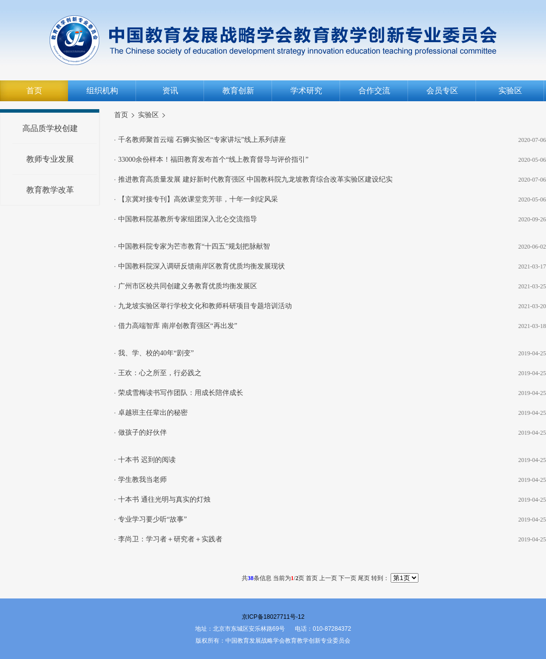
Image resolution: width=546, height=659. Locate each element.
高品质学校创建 (50, 128)
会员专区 (442, 90)
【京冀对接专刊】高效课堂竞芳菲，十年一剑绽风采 (198, 199)
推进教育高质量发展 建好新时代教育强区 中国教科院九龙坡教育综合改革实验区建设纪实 (255, 179)
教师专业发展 (50, 159)
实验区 (510, 90)
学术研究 (306, 90)
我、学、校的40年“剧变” (156, 353)
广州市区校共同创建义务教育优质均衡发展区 (187, 286)
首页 (34, 90)
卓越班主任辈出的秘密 (153, 412)
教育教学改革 (50, 190)
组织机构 (102, 90)
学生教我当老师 (142, 479)
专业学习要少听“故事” (152, 519)
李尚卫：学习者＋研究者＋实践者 (170, 539)
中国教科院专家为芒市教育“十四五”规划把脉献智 (194, 246)
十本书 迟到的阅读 (147, 459)
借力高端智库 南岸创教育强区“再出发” (177, 326)
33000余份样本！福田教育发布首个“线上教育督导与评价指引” (213, 159)
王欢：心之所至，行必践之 (160, 373)
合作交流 (374, 90)
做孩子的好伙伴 (142, 432)
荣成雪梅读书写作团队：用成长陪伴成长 (180, 392)
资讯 (170, 90)
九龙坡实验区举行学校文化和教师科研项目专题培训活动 (205, 306)
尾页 (364, 578)
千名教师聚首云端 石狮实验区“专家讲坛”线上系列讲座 (202, 139)
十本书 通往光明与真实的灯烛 (164, 499)
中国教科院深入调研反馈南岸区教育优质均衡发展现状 (201, 266)
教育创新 (238, 90)
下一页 (347, 578)
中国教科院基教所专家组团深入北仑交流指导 (187, 219)
